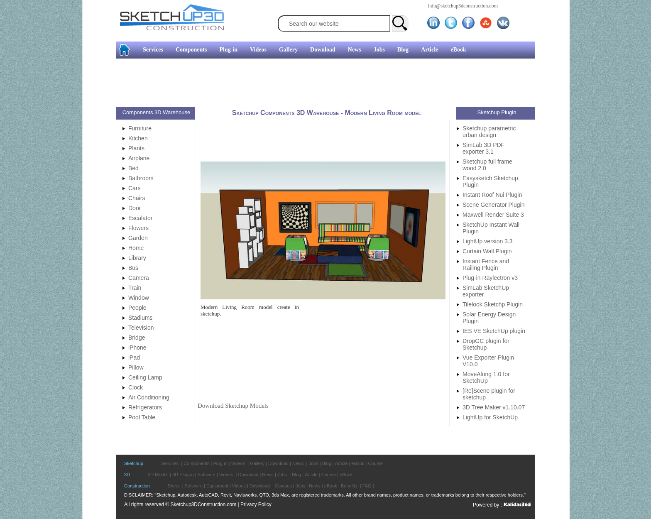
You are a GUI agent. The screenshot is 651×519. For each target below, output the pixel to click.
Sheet (174, 485)
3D (127, 474)
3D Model (157, 474)
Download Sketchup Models (233, 405)
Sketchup (133, 463)
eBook (458, 50)
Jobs (379, 50)
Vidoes (239, 485)
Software (206, 474)
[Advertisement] (322, 84)
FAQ (367, 485)
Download (322, 50)
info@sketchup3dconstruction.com (463, 6)
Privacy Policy (256, 504)
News (354, 50)
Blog (403, 50)
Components (191, 50)
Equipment (217, 485)
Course (375, 463)
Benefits (349, 485)
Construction (137, 485)
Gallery (288, 50)
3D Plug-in (182, 474)
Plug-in (228, 50)
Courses (283, 485)
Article (429, 50)
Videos (258, 50)
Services (153, 50)
